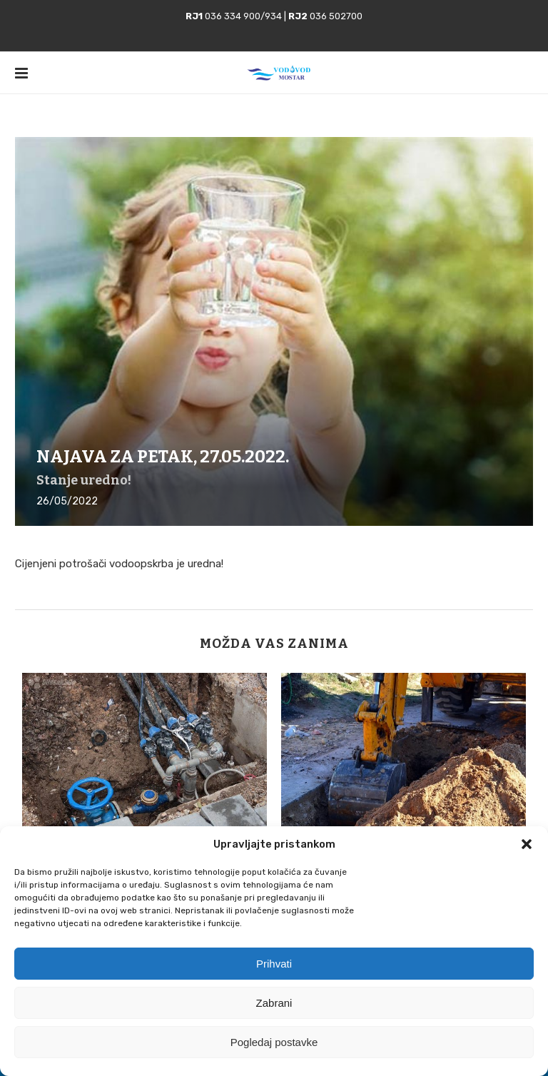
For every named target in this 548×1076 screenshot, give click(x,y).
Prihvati (274, 964)
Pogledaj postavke (274, 1042)
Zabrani (274, 1003)
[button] (526, 844)
